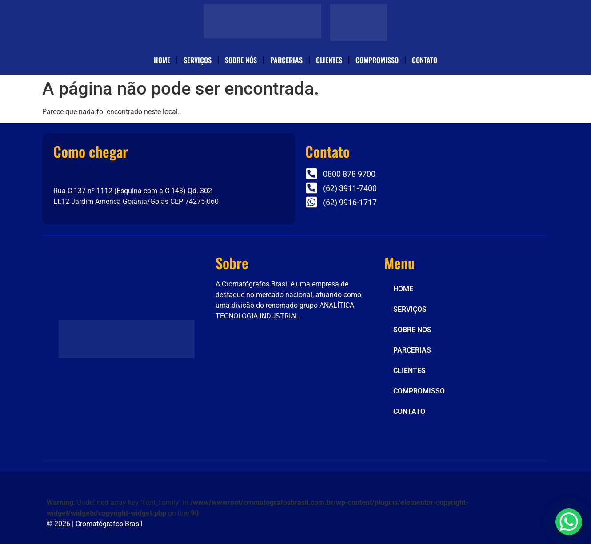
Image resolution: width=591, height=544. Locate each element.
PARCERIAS (286, 60)
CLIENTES (329, 60)
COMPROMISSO (377, 60)
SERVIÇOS (198, 60)
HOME (162, 60)
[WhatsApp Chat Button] (568, 521)
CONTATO (424, 60)
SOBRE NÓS (241, 60)
